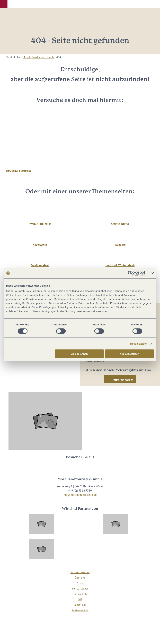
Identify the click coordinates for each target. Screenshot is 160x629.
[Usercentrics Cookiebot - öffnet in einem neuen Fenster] (130, 273)
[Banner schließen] (153, 273)
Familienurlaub (40, 265)
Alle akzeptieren (129, 353)
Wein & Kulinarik (40, 224)
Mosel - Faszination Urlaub (38, 57)
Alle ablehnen (79, 353)
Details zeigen (138, 343)
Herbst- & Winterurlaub (120, 265)
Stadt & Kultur (120, 224)
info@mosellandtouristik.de (80, 495)
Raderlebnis (40, 244)
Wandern (120, 244)
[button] (3, 4)
